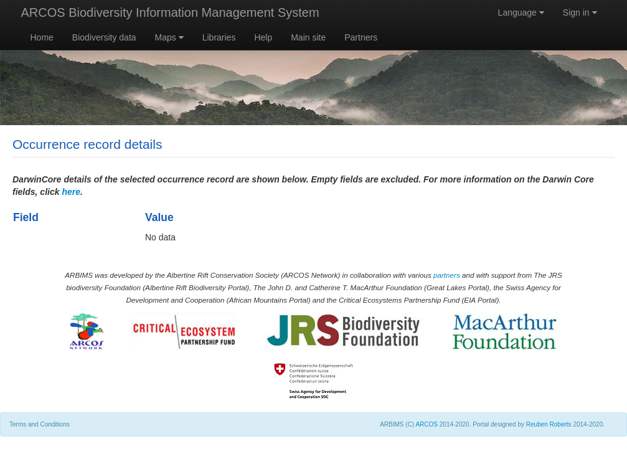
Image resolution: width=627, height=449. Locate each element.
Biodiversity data (104, 37)
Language (521, 12)
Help (263, 37)
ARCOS (426, 424)
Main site (308, 37)
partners (446, 275)
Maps (169, 37)
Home (42, 37)
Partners (360, 37)
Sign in (580, 12)
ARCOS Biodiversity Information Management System (170, 12)
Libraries (219, 37)
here (71, 192)
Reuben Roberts (549, 424)
